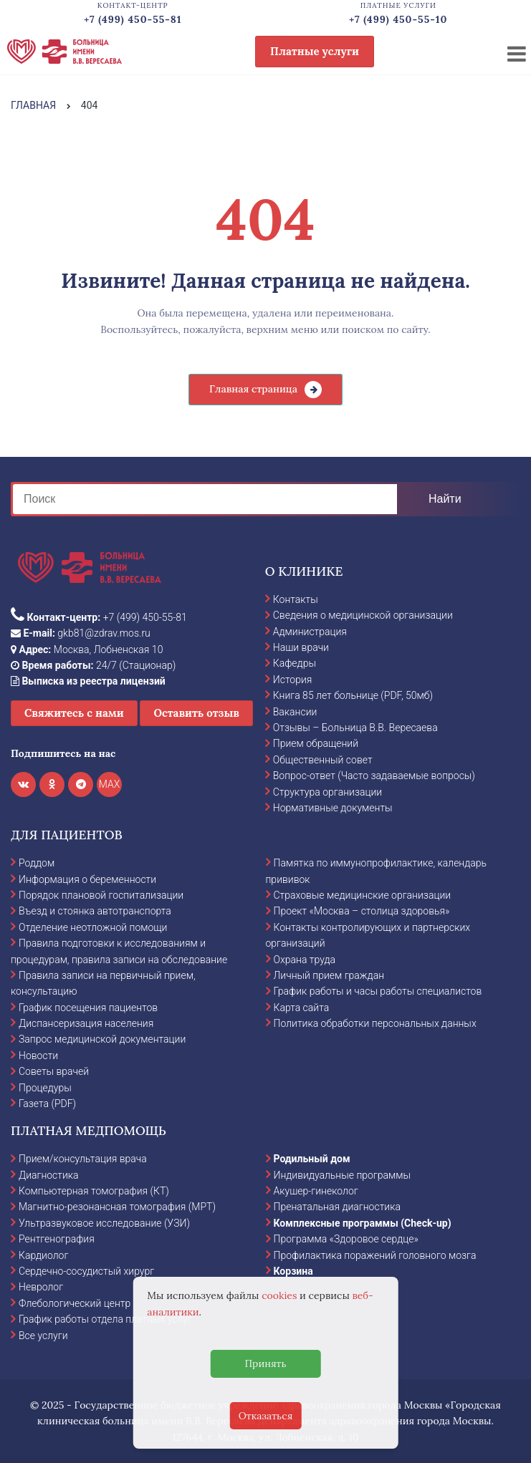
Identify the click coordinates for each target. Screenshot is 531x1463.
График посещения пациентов (88, 1007)
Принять (265, 1363)
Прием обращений (315, 743)
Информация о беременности (87, 879)
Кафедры (294, 663)
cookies (279, 1295)
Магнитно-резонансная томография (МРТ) (117, 1206)
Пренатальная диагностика (337, 1206)
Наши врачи (301, 647)
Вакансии (295, 712)
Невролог (41, 1287)
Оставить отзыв (196, 713)
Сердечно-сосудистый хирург (86, 1271)
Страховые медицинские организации (362, 895)
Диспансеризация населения (86, 1023)
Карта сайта (302, 1007)
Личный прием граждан (329, 975)
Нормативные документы (333, 807)
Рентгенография (57, 1239)
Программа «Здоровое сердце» (346, 1239)
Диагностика (49, 1175)
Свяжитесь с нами (74, 713)
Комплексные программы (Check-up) (362, 1223)
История (292, 679)
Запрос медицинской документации (102, 1039)
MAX (109, 784)
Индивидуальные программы (342, 1175)
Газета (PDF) (47, 1103)
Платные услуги (314, 51)
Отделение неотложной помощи (93, 927)
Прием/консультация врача (83, 1158)
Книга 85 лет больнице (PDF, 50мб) (353, 695)
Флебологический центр (74, 1303)
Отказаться (266, 1415)
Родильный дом (312, 1158)
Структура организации (327, 792)
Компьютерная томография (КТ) (94, 1191)
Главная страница (253, 388)
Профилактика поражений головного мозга (375, 1255)
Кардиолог (43, 1255)
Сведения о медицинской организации (363, 615)
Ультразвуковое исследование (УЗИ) (104, 1223)
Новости (38, 1055)
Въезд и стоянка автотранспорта (95, 911)
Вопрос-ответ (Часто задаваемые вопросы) (374, 775)
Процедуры (45, 1087)
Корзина (293, 1271)
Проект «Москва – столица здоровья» (362, 911)
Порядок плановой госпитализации (101, 895)
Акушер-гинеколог (316, 1191)
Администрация (310, 631)
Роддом (36, 863)
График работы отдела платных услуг (105, 1319)
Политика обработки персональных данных (375, 1023)
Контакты (295, 599)
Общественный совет (323, 760)
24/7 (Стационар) (93, 665)
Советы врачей (54, 1071)
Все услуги (43, 1335)
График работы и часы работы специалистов (378, 991)
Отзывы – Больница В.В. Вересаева (355, 727)
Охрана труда (304, 959)
